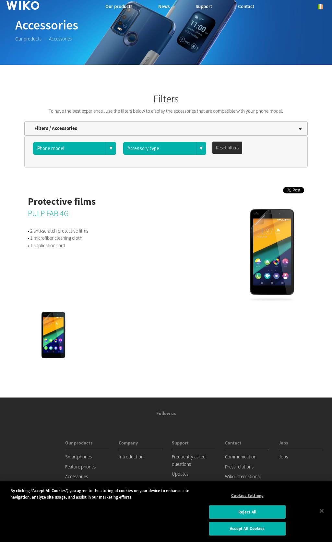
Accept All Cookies (247, 528)
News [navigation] (164, 6)
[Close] (321, 511)
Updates (180, 474)
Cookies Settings (247, 495)
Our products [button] (118, 6)
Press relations (239, 467)
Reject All (247, 512)
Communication (240, 457)
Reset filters (227, 147)
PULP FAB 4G (48, 213)
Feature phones (80, 467)
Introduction (131, 457)
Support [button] (204, 6)
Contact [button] (246, 6)
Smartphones (78, 457)
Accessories (76, 476)
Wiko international (243, 476)
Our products (28, 39)
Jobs (283, 457)
